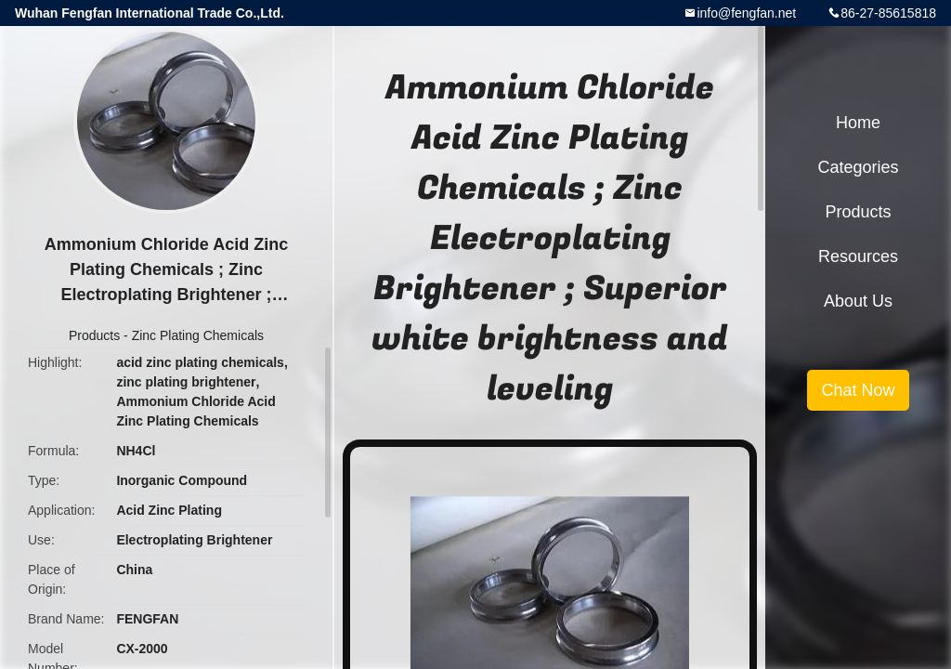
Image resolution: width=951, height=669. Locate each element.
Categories (857, 167)
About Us (858, 301)
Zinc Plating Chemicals (198, 335)
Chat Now (857, 390)
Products (94, 335)
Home (858, 122)
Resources (858, 256)
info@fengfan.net (746, 13)
